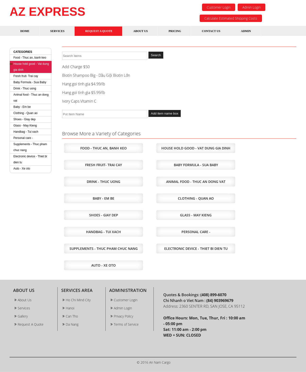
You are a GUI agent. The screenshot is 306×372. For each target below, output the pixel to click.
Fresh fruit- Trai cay (25, 76)
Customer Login (218, 7)
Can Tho (72, 316)
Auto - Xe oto (21, 168)
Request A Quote (31, 324)
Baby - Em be (22, 107)
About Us (25, 300)
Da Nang (72, 324)
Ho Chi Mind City (78, 300)
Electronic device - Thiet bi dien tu (30, 159)
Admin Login (251, 7)
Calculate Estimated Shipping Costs (230, 18)
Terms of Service (126, 324)
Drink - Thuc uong (24, 88)
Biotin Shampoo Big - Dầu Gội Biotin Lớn (96, 75)
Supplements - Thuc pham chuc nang (30, 147)
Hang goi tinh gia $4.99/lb (83, 84)
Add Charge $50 (76, 66)
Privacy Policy (123, 316)
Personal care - (23, 138)
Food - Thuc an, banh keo (29, 57)
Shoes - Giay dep (24, 119)
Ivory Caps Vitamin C (79, 101)
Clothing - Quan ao (25, 113)
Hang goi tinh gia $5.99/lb (83, 92)
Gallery (23, 316)
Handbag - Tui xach (25, 131)
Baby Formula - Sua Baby (29, 82)
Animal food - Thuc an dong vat (31, 97)
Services (24, 308)
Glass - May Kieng (25, 125)
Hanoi (70, 308)
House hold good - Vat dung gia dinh (31, 66)
